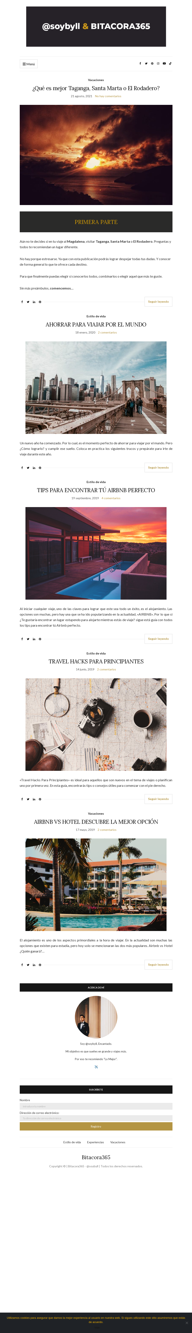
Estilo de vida (96, 316)
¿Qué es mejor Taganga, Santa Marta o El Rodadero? (96, 88)
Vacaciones (96, 80)
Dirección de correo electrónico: (96, 1116)
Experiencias (95, 1142)
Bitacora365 (96, 1157)
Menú (29, 64)
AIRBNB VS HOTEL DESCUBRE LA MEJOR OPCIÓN (96, 821)
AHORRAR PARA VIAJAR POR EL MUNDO (96, 324)
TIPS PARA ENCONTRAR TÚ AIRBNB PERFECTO (96, 490)
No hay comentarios (108, 96)
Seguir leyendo (158, 301)
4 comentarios (111, 498)
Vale (97, 1327)
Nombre (25, 1100)
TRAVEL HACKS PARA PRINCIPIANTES (96, 661)
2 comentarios (107, 332)
